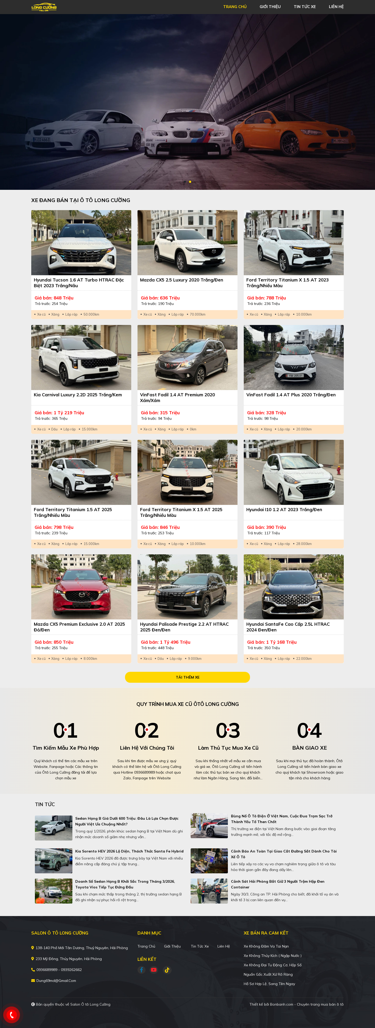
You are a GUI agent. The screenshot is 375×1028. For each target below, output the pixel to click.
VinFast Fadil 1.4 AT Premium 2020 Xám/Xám (177, 397)
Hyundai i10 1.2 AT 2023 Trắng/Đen (284, 509)
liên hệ (336, 6)
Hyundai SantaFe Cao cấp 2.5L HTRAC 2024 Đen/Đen (288, 626)
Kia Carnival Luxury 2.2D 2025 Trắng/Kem (78, 394)
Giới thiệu (172, 946)
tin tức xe (305, 6)
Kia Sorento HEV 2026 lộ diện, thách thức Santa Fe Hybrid (129, 851)
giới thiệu (270, 6)
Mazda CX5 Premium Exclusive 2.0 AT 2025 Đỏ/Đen (79, 626)
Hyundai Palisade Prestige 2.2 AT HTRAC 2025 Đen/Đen (184, 626)
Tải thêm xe (187, 677)
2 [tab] (190, 182)
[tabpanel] (187, 102)
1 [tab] (185, 182)
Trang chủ (146, 946)
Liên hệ (223, 946)
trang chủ (235, 6)
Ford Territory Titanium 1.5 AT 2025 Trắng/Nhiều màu (73, 512)
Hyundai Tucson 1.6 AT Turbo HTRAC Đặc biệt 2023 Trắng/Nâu (79, 282)
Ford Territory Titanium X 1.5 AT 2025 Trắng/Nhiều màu (181, 512)
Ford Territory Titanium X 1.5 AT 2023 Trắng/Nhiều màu (287, 282)
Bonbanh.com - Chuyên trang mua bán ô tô (307, 1004)
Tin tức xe (200, 946)
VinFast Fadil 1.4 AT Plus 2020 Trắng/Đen (291, 394)
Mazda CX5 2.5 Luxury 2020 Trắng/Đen (181, 280)
